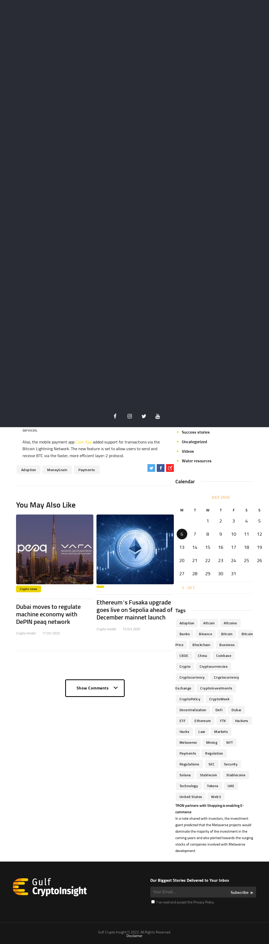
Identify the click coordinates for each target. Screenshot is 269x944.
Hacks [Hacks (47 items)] (184, 731)
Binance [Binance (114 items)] (205, 633)
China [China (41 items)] (202, 655)
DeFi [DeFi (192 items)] (219, 709)
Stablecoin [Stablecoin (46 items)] (208, 775)
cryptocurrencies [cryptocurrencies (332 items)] (214, 666)
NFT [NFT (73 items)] (229, 742)
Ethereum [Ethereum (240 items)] (203, 720)
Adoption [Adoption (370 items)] (187, 623)
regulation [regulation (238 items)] (214, 753)
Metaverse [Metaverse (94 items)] (188, 742)
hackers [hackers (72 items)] (241, 720)
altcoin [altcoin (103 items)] (209, 623)
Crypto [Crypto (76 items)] (185, 666)
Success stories (196, 432)
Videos (188, 451)
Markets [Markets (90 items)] (221, 731)
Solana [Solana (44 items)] (185, 775)
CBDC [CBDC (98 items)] (184, 655)
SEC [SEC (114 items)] (211, 764)
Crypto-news (28, 588)
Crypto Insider (26, 633)
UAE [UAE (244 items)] (231, 785)
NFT (185, 394)
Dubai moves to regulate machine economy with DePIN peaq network (48, 614)
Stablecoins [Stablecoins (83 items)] (236, 775)
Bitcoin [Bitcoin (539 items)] (227, 633)
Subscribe (240, 892)
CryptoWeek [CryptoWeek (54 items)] (219, 699)
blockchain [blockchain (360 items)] (201, 644)
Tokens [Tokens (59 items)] (213, 785)
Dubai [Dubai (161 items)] (236, 709)
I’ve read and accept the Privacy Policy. (182, 902)
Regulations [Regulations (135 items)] (189, 764)
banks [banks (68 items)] (185, 633)
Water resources (197, 461)
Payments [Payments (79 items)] (188, 753)
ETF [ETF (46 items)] (182, 720)
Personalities (193, 413)
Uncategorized (194, 442)
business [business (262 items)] (227, 644)
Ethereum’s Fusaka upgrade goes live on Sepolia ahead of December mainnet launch (134, 609)
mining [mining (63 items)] (212, 742)
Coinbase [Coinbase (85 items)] (223, 655)
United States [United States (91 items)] (191, 796)
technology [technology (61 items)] (189, 785)
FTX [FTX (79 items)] (223, 720)
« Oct (188, 588)
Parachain (190, 403)
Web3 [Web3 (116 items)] (216, 796)
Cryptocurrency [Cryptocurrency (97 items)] (192, 677)
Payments (86, 469)
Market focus (194, 375)
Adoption (28, 469)
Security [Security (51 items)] (230, 764)
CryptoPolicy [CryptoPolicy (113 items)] (190, 699)
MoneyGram (57, 469)
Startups (190, 422)
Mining (188, 384)
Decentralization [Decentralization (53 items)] (193, 709)
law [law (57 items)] (201, 731)
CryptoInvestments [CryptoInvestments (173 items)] (216, 688)
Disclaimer (134, 935)
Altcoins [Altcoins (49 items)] (230, 623)
